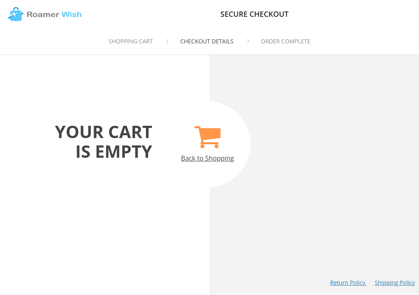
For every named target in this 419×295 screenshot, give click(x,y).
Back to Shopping (207, 139)
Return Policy (348, 282)
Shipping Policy (395, 282)
